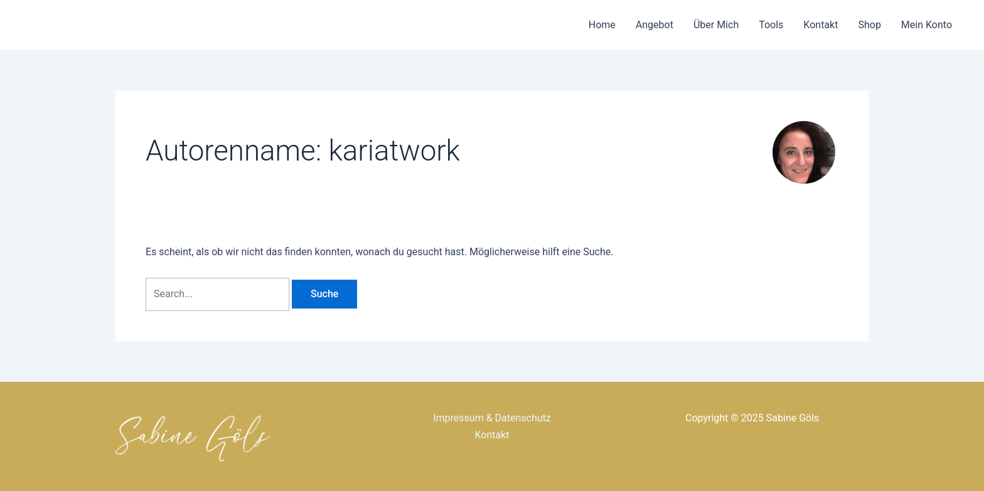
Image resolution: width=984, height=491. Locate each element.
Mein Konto (926, 25)
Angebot (654, 25)
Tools (771, 25)
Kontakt (820, 25)
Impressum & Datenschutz (492, 418)
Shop (869, 25)
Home (602, 25)
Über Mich (716, 25)
